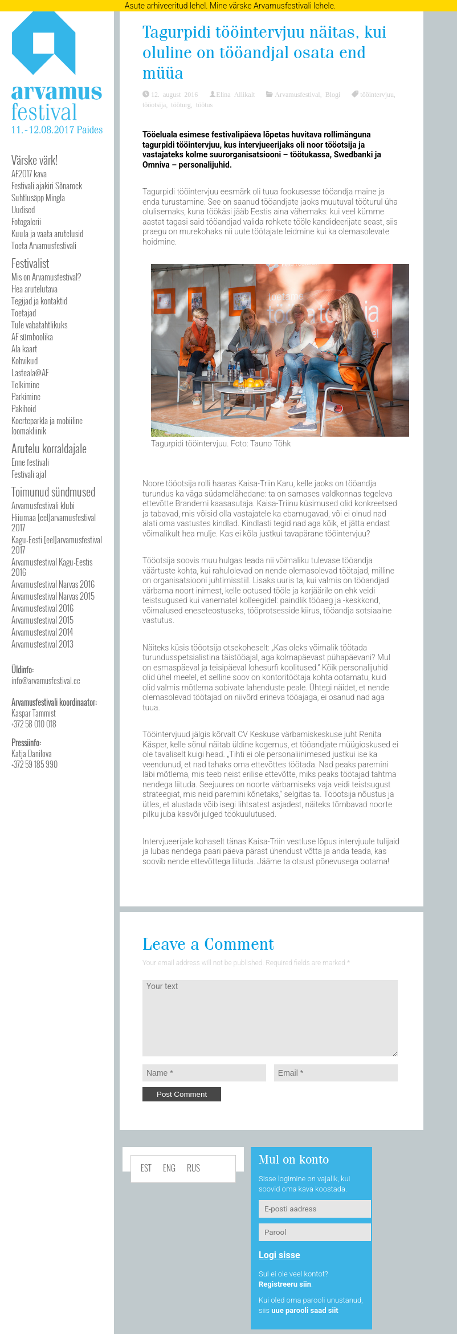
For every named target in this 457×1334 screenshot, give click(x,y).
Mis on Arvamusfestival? (46, 276)
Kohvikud (24, 360)
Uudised (23, 209)
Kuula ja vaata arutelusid (47, 233)
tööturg (180, 104)
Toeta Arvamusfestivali (43, 245)
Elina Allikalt (235, 94)
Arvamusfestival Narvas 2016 (53, 583)
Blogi (333, 94)
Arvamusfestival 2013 (42, 643)
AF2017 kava (29, 173)
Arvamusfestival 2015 (42, 619)
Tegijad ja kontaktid (39, 300)
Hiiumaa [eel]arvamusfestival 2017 (53, 522)
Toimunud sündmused (53, 491)
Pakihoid (23, 408)
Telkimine (25, 384)
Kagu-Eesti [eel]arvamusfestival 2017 (56, 544)
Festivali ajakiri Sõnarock (46, 185)
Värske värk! (34, 159)
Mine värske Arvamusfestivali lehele (272, 5)
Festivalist (30, 262)
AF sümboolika (32, 336)
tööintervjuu (377, 94)
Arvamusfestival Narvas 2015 (53, 595)
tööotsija (154, 104)
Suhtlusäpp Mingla (38, 197)
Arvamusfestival (297, 94)
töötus (204, 104)
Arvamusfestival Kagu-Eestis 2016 (51, 566)
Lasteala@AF (29, 372)
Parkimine (25, 396)
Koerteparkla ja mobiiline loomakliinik (47, 425)
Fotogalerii (26, 221)
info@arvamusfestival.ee (45, 680)
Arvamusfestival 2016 (42, 607)
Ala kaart (24, 348)
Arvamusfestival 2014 (42, 631)
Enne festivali (30, 461)
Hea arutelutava (34, 288)
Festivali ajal (28, 473)
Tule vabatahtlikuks (39, 324)
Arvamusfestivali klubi (43, 505)
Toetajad (23, 312)
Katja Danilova (31, 753)
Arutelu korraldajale (49, 448)
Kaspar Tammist (33, 713)
